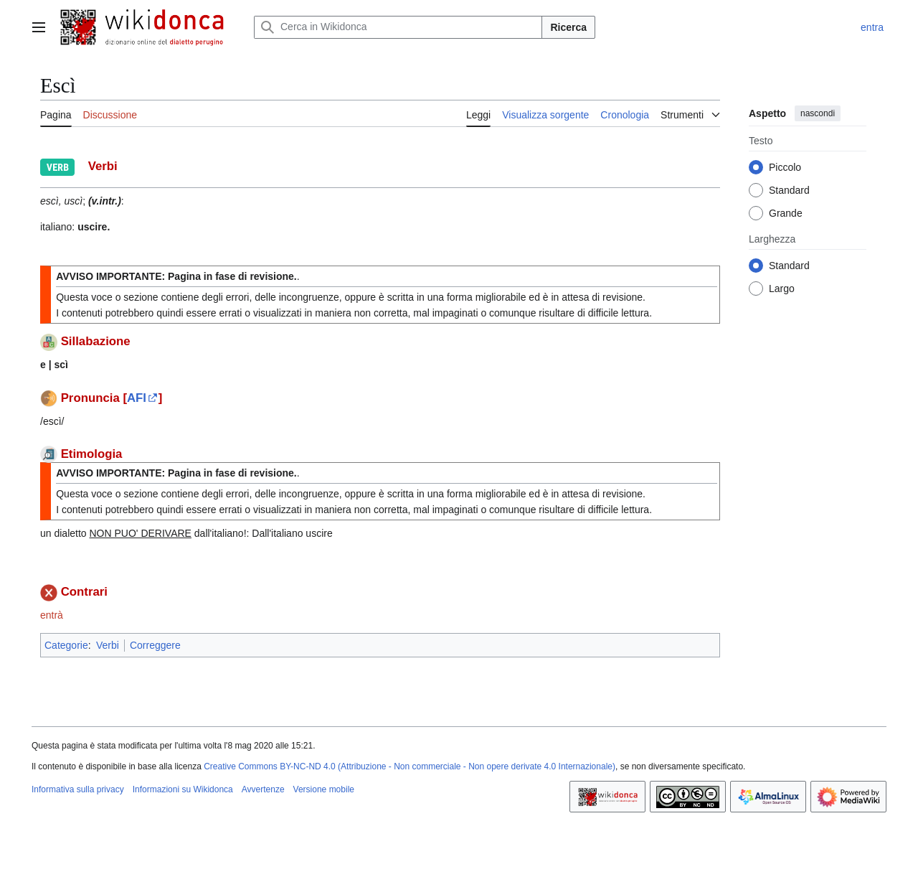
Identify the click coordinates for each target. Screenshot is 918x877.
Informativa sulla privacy (78, 789)
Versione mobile (323, 789)
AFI (136, 398)
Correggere (155, 645)
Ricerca (568, 27)
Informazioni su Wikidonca (183, 789)
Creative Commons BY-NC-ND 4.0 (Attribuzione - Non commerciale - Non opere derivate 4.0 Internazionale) (409, 766)
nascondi (817, 113)
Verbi (107, 645)
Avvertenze (263, 789)
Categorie (66, 645)
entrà (51, 615)
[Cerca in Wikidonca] (398, 27)
